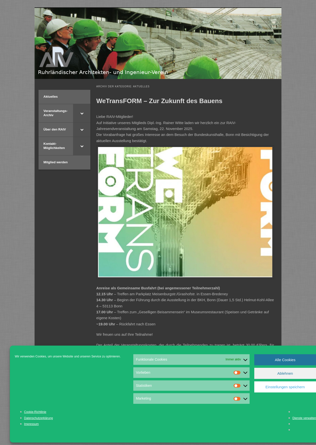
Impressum (31, 424)
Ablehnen (285, 373)
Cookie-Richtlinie (35, 412)
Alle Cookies (285, 360)
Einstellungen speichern (285, 387)
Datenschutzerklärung (38, 418)
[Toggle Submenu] (81, 113)
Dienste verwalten (304, 418)
